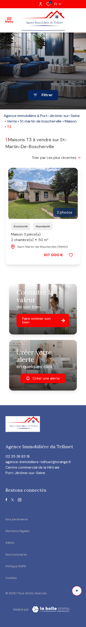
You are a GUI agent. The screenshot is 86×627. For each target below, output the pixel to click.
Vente (12, 121)
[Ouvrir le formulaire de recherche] (43, 95)
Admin (10, 543)
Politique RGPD (16, 566)
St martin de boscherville (40, 121)
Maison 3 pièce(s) (29, 237)
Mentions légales (18, 531)
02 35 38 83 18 (18, 456)
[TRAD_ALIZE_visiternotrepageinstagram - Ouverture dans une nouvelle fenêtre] (19, 500)
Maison (71, 121)
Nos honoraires (16, 554)
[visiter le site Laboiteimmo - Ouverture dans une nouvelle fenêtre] (51, 609)
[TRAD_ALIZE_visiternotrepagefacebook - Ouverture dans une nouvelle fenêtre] (6, 499)
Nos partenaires (17, 519)
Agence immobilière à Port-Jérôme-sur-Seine (42, 115)
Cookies (11, 578)
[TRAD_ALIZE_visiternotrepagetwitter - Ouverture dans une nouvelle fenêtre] (12, 500)
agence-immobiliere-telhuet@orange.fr (38, 461)
